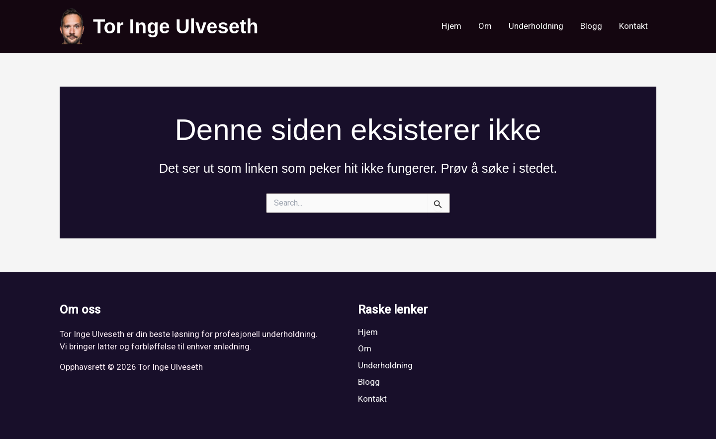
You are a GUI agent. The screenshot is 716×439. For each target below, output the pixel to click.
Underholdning (536, 26)
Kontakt (633, 26)
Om (485, 26)
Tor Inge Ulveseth (176, 26)
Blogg (591, 26)
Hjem (451, 26)
